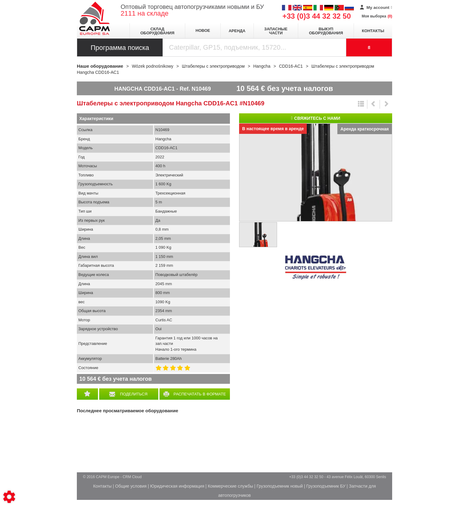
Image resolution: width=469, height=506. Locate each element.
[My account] (376, 7)
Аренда (237, 31)
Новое (203, 30)
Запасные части (275, 31)
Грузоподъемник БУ (326, 486)
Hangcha (315, 267)
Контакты (373, 31)
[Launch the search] (369, 47)
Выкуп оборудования (326, 31)
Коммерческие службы (230, 486)
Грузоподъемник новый (280, 486)
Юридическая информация (177, 486)
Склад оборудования (157, 31)
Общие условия (131, 486)
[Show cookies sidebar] (9, 497)
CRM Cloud (132, 477)
